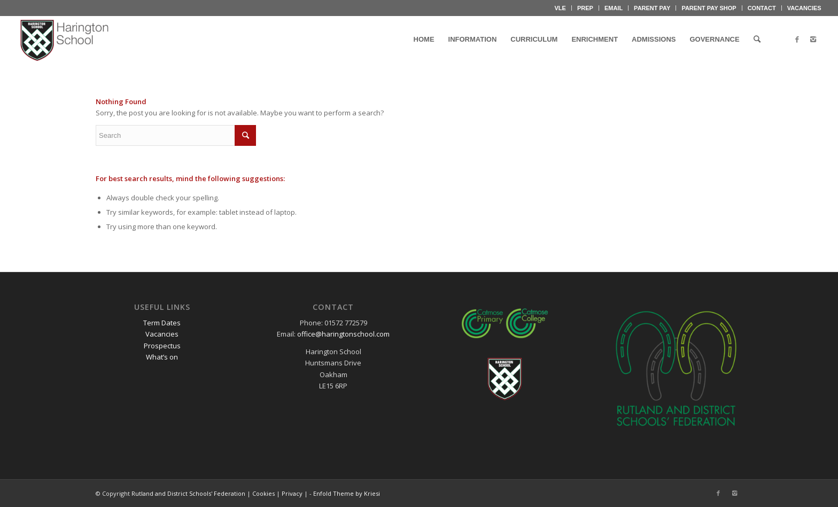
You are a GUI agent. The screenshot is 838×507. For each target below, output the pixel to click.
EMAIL (613, 8)
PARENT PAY (652, 8)
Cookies (263, 493)
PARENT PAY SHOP (708, 8)
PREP (585, 8)
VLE (560, 8)
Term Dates (162, 322)
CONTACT (762, 8)
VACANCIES (804, 8)
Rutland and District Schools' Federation (188, 493)
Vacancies (162, 334)
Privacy (292, 493)
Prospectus (162, 345)
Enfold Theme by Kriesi (346, 493)
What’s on (162, 357)
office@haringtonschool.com (343, 334)
